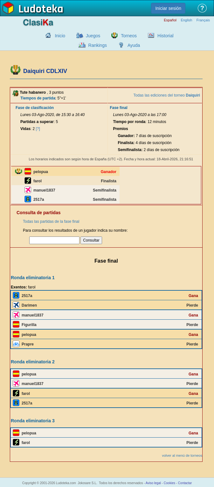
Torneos (129, 35)
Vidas (25, 129)
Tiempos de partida (37, 98)
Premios (120, 129)
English (186, 20)
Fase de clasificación (35, 107)
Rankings (97, 45)
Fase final (118, 107)
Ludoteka (40, 9)
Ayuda (134, 45)
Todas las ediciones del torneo (167, 95)
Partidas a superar (37, 122)
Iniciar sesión (168, 8)
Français (203, 20)
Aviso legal (153, 483)
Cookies (169, 483)
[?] (38, 129)
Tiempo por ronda (129, 122)
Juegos (93, 35)
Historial (165, 35)
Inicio (60, 35)
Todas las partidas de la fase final (51, 221)
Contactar (185, 483)
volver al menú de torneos (182, 455)
